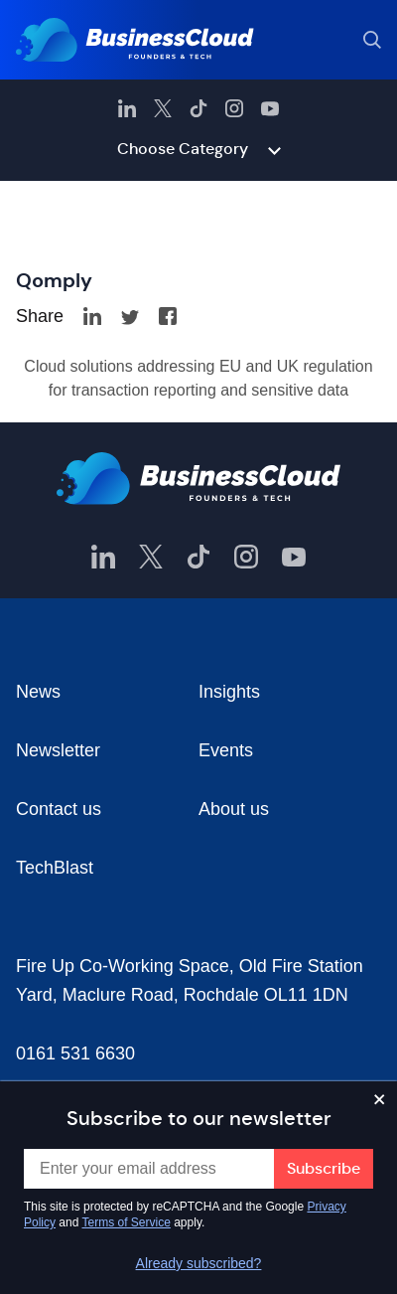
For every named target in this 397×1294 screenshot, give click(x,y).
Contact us (58, 809)
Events (225, 750)
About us (233, 809)
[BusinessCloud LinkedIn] (127, 108)
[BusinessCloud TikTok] (198, 108)
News (38, 692)
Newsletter (58, 750)
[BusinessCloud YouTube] (270, 108)
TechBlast (54, 868)
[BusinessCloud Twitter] (163, 108)
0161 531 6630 (75, 1053)
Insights (229, 692)
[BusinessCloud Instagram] (234, 108)
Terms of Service (126, 1222)
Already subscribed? (199, 1263)
